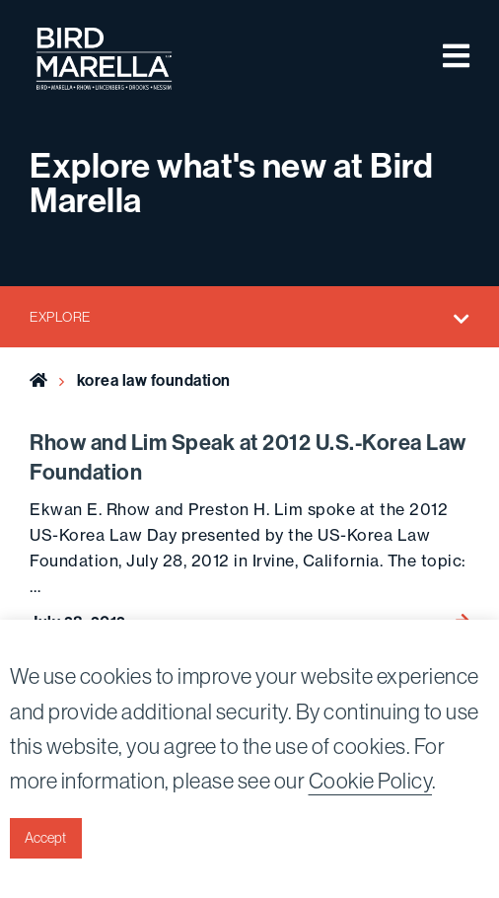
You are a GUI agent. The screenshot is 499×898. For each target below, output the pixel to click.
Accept (45, 838)
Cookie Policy (371, 780)
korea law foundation (154, 380)
